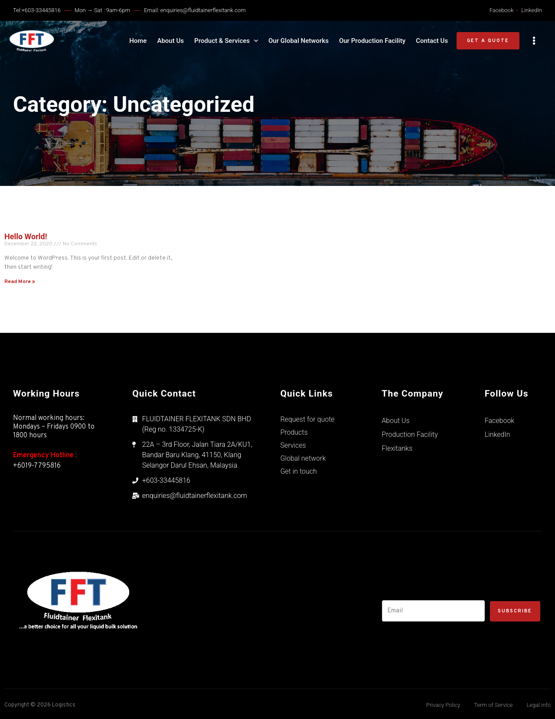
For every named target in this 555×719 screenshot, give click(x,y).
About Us (170, 41)
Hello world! (25, 236)
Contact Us (432, 41)
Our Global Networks (298, 41)
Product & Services (226, 41)
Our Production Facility (372, 41)
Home (138, 41)
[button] (488, 41)
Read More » (19, 281)
